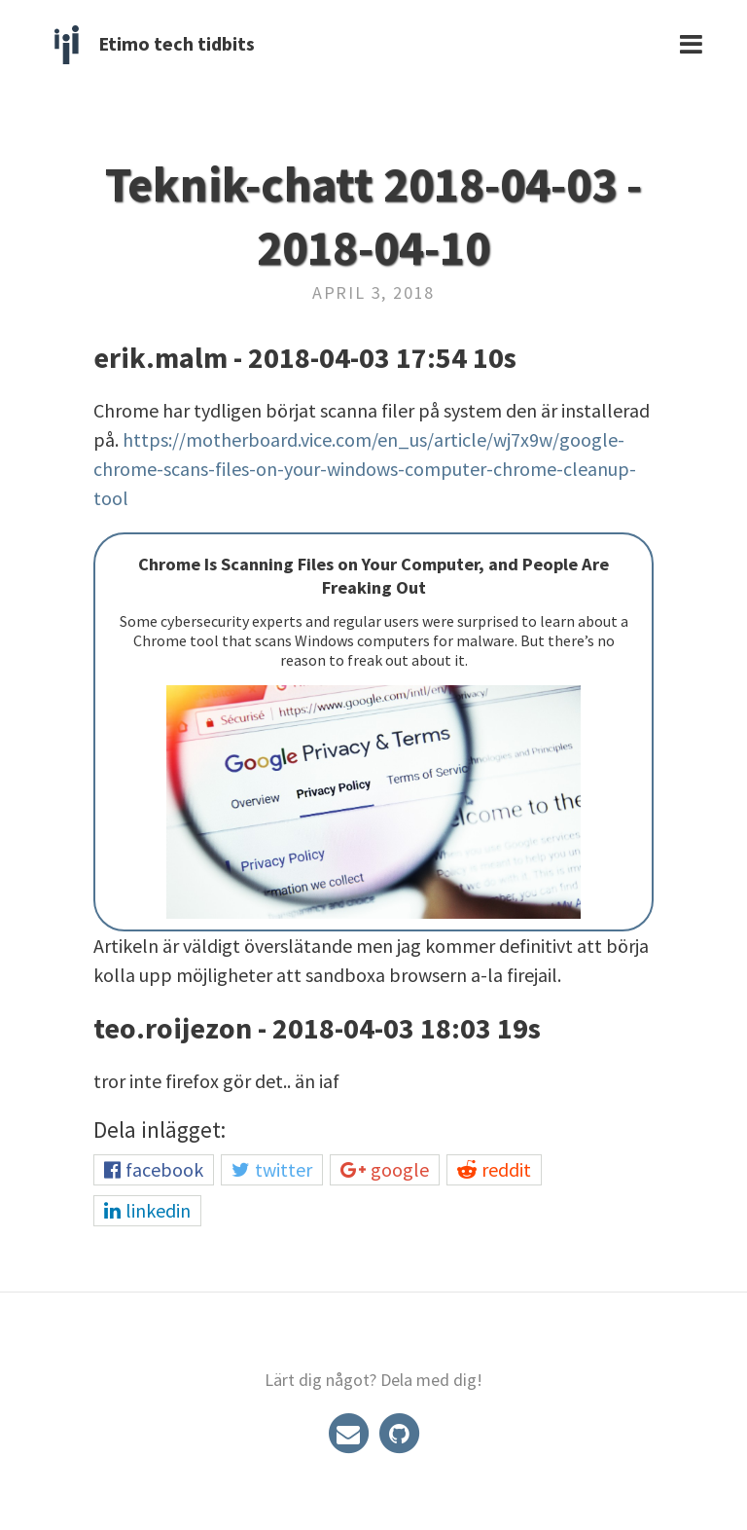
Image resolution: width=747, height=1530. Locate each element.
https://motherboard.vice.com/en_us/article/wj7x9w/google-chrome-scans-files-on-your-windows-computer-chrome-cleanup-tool (364, 468)
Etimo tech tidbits (176, 43)
